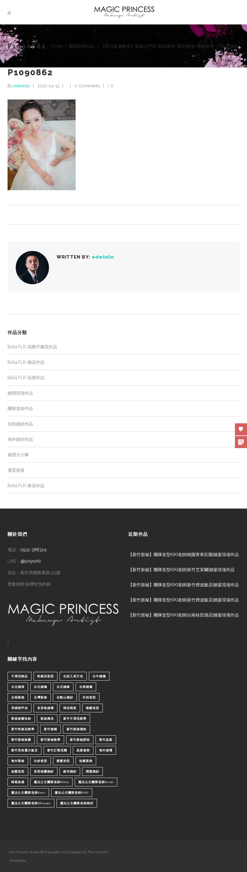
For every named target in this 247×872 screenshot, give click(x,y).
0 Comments (87, 85)
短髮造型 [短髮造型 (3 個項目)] (17, 771)
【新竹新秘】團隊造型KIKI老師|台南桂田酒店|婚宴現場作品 (183, 615)
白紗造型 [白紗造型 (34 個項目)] (40, 761)
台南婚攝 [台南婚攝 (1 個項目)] (86, 686)
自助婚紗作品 (20, 423)
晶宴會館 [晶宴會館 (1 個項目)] (83, 750)
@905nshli (31, 561)
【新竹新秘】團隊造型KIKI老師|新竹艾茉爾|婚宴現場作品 (181, 569)
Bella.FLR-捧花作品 (26, 485)
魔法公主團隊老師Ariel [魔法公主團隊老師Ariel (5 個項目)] (96, 782)
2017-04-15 (48, 85)
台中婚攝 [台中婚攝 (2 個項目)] (99, 676)
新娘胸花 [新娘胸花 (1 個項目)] (47, 718)
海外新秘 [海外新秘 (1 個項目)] (17, 761)
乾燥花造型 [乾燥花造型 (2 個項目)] (45, 676)
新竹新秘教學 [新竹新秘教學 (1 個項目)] (50, 739)
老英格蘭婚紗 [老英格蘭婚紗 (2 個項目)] (44, 771)
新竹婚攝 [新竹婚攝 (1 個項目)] (50, 729)
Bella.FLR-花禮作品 (26, 377)
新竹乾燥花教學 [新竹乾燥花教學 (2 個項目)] (22, 729)
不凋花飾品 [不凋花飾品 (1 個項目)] (19, 676)
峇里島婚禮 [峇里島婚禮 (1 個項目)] (45, 708)
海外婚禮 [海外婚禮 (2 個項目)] (105, 750)
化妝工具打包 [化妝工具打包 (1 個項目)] (73, 676)
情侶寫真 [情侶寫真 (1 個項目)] (69, 708)
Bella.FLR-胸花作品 (26, 362)
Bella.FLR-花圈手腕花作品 (32, 346)
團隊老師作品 (20, 408)
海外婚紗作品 (20, 439)
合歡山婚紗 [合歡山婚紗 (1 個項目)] (65, 697)
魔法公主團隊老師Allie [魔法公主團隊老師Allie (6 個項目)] (51, 782)
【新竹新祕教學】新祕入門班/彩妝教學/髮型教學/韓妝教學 (157, 46)
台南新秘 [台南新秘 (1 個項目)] (17, 697)
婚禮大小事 (18, 454)
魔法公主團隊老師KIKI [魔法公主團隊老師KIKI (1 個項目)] (72, 792)
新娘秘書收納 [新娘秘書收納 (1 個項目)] (21, 718)
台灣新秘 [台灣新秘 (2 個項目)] (40, 697)
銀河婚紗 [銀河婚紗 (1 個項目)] (69, 771)
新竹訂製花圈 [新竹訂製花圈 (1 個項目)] (57, 750)
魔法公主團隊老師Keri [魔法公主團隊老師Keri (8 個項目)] (28, 792)
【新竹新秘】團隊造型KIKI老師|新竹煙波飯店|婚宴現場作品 (183, 584)
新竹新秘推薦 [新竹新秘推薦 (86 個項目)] (21, 739)
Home (57, 46)
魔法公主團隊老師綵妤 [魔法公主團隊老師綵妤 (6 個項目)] (76, 803)
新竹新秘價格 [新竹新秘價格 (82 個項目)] (76, 729)
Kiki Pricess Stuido (24, 852)
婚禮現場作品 (81, 46)
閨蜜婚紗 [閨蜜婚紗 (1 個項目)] (92, 771)
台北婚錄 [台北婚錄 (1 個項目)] (63, 686)
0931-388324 (33, 549)
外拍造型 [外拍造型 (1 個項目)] (89, 697)
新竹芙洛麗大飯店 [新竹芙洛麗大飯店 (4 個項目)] (24, 750)
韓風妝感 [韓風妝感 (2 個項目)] (17, 782)
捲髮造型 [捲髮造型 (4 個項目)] (92, 708)
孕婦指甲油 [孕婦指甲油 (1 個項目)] (19, 708)
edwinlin (22, 85)
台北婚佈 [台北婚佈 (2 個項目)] (17, 686)
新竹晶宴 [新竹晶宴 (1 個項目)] (105, 739)
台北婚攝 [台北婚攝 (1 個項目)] (40, 686)
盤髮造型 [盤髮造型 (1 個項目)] (63, 761)
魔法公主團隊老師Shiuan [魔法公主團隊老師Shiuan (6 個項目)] (31, 803)
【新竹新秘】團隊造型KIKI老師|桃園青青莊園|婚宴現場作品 (183, 554)
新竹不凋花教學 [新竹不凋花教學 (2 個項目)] (74, 718)
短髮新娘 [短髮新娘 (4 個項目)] (86, 761)
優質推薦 (16, 470)
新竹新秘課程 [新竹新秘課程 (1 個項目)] (80, 739)
